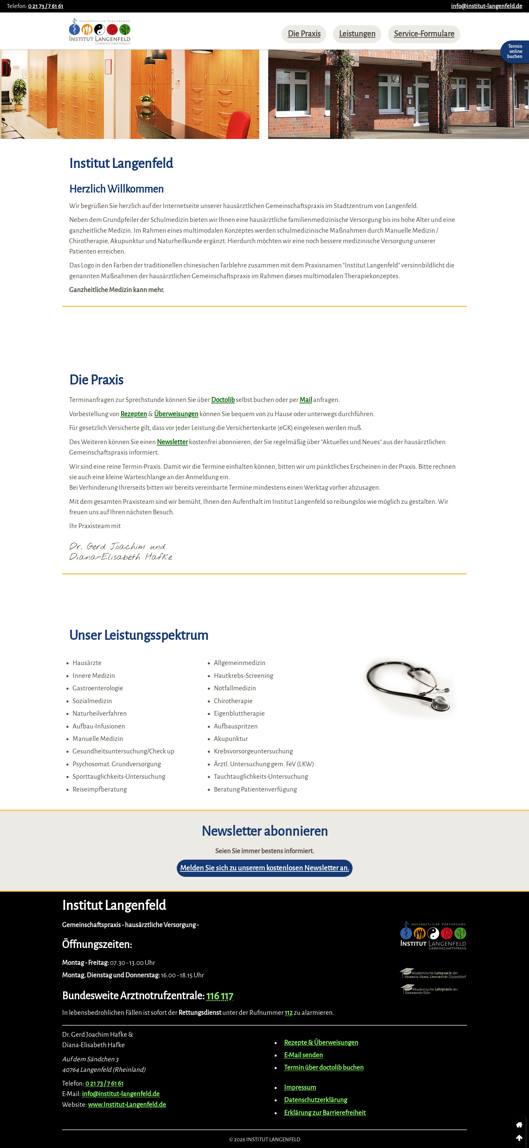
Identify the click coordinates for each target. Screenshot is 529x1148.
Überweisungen (176, 414)
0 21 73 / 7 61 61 (45, 6)
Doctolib (223, 399)
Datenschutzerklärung (315, 1099)
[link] (519, 1125)
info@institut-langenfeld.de (486, 6)
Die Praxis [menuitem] (304, 34)
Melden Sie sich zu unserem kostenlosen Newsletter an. (264, 868)
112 (289, 1012)
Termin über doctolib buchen (324, 1067)
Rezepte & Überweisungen (321, 1042)
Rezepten (133, 414)
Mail (306, 399)
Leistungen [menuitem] (357, 34)
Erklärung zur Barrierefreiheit (325, 1112)
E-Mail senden (303, 1055)
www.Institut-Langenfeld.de (127, 1104)
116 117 (219, 996)
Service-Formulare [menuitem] (424, 34)
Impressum (300, 1087)
